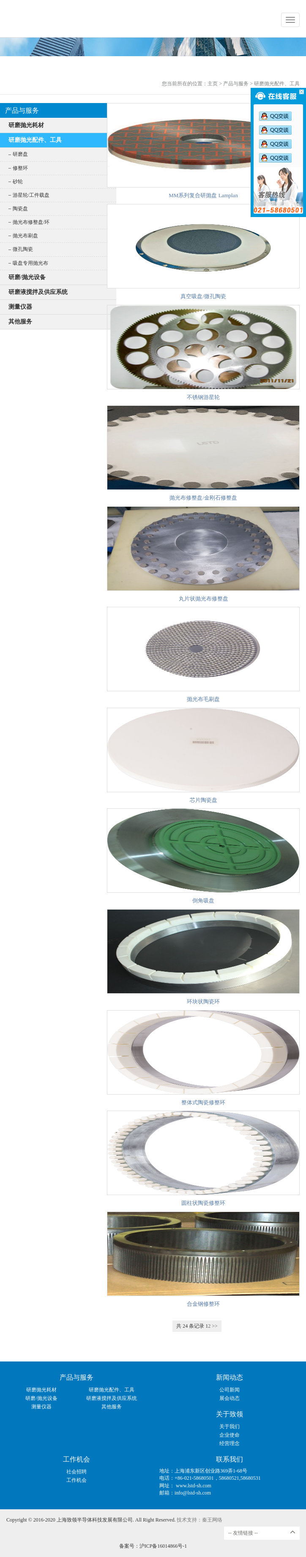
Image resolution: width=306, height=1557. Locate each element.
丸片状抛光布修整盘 (203, 598)
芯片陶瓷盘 (203, 800)
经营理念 (229, 1443)
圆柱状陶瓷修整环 (203, 1203)
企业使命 (229, 1435)
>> (215, 1326)
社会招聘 (76, 1472)
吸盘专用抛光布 (30, 263)
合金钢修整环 (203, 1304)
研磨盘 (20, 154)
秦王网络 (212, 1520)
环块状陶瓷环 (203, 1001)
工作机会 (76, 1459)
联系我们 (229, 1459)
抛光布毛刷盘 (203, 699)
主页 (213, 84)
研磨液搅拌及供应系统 (38, 292)
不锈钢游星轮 (203, 397)
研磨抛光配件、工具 (277, 84)
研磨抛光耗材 (26, 125)
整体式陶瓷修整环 (203, 1102)
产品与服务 (236, 84)
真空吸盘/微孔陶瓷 (203, 296)
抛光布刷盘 (25, 236)
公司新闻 (229, 1390)
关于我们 (229, 1426)
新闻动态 (229, 1377)
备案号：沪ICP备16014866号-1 (153, 1546)
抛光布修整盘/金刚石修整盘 (203, 498)
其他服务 (20, 321)
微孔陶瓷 (23, 249)
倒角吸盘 (203, 900)
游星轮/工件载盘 (31, 195)
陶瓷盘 (20, 209)
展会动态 (229, 1398)
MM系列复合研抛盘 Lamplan (203, 195)
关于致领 (229, 1414)
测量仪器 (20, 307)
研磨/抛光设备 (27, 277)
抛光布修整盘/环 (31, 222)
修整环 (20, 168)
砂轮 (18, 182)
